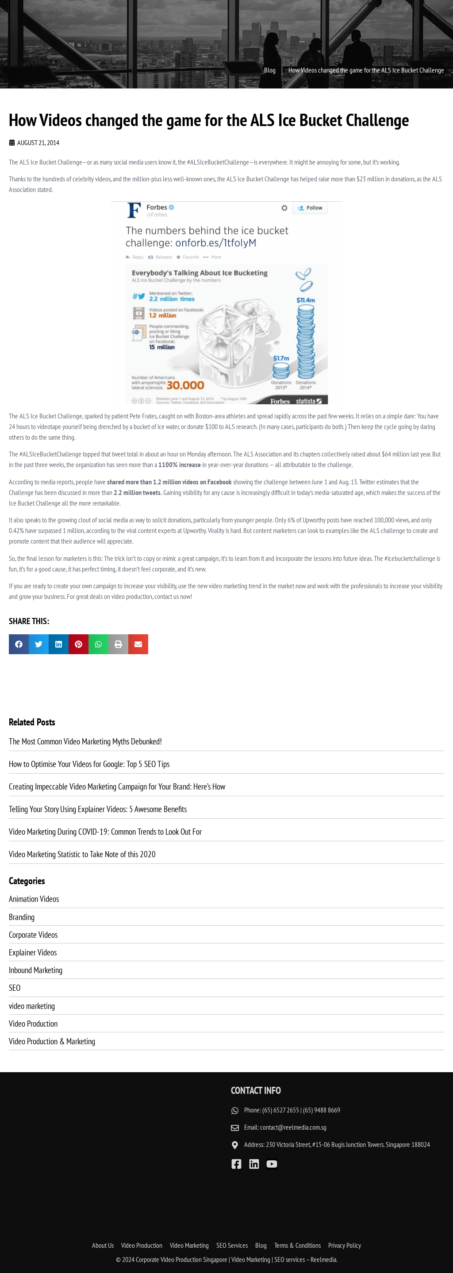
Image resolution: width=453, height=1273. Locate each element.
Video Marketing (189, 1244)
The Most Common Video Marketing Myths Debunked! (85, 741)
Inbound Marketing (35, 969)
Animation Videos (34, 898)
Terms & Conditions (297, 1244)
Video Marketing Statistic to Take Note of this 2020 (82, 853)
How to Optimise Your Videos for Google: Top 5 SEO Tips (89, 763)
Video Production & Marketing (52, 1041)
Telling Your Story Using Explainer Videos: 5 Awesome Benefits (98, 808)
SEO (14, 987)
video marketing (32, 1005)
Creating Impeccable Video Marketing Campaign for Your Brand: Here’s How (117, 786)
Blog (261, 1244)
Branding (22, 916)
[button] (19, 644)
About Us (103, 1244)
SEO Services (232, 1244)
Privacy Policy (344, 1244)
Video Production (33, 1023)
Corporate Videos (33, 934)
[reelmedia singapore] (115, 1151)
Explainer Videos (33, 952)
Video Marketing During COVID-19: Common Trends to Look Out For (105, 831)
